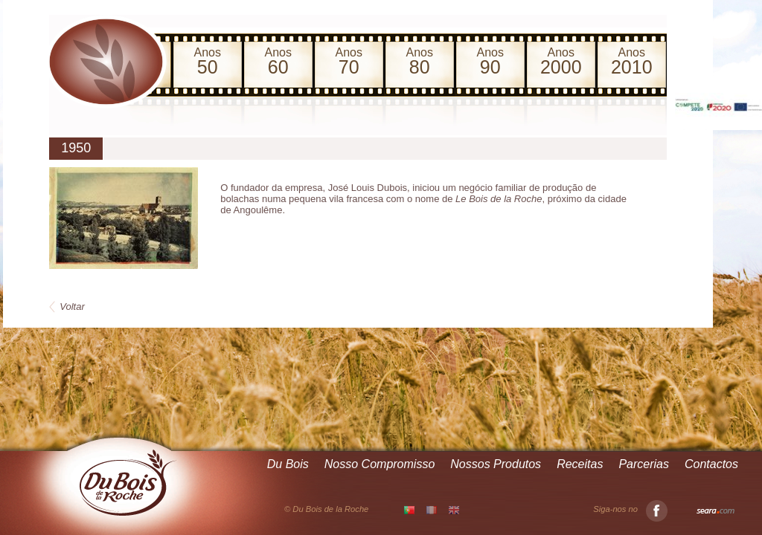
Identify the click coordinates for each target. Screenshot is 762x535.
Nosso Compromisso (379, 464)
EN (454, 510)
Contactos (711, 464)
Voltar (72, 306)
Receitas (580, 464)
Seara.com (715, 511)
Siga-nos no (630, 509)
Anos (207, 61)
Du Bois (288, 464)
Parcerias (643, 464)
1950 (76, 147)
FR (432, 510)
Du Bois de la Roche (128, 483)
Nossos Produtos (495, 464)
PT (409, 510)
